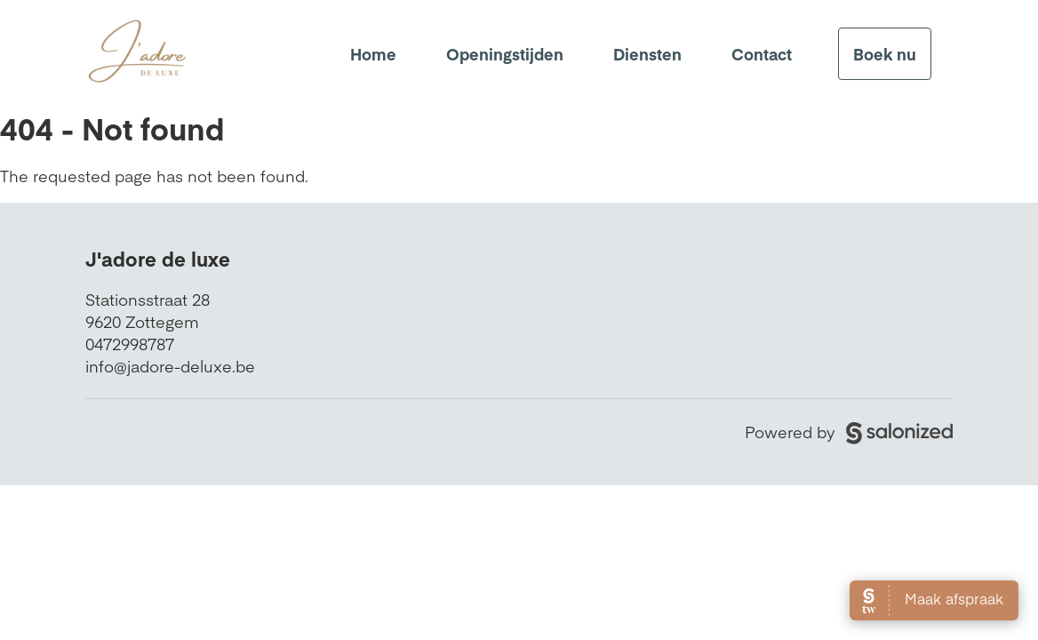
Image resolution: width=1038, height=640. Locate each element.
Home (373, 54)
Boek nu (884, 54)
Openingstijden (504, 54)
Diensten (647, 54)
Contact (761, 54)
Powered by (849, 431)
